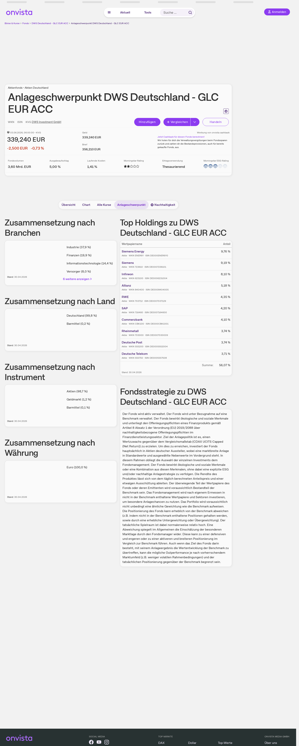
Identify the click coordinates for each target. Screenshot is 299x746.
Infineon (127, 274)
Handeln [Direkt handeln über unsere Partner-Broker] (216, 122)
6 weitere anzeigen (77, 279)
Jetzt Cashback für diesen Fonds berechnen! (180, 136)
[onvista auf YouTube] (99, 743)
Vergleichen (177, 122)
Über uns (271, 743)
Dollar (192, 743)
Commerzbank (132, 320)
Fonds (25, 23)
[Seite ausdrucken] (226, 111)
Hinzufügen (147, 122)
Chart (86, 205)
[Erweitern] (195, 122)
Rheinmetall (130, 331)
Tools (147, 12)
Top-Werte (225, 743)
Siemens (128, 263)
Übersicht (68, 205)
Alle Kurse (104, 205)
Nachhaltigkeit (163, 205)
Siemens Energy (133, 251)
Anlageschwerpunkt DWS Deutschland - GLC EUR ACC (100, 23)
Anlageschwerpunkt (131, 205)
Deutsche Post (132, 342)
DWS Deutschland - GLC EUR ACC (50, 23)
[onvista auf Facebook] (91, 743)
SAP (125, 308)
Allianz (126, 285)
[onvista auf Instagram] (106, 743)
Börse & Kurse (12, 23)
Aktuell (125, 12)
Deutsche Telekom (135, 354)
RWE (125, 297)
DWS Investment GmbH (46, 122)
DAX (161, 743)
